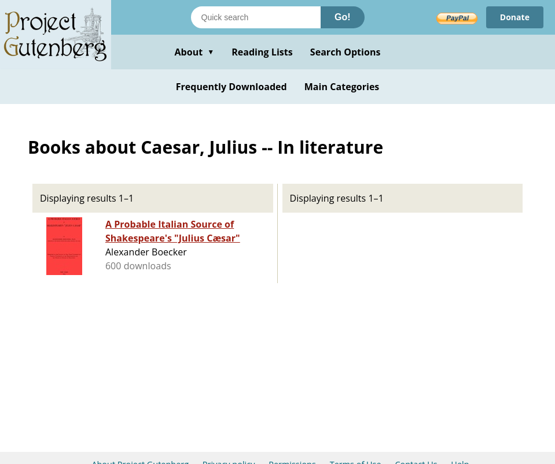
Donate (515, 17)
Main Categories (342, 86)
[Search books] (256, 17)
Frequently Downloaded (231, 86)
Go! (343, 17)
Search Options (345, 52)
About (194, 52)
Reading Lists (262, 52)
